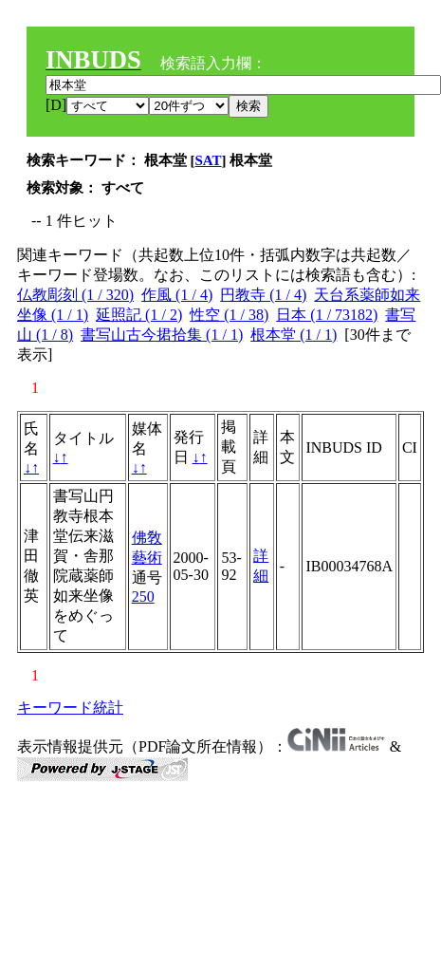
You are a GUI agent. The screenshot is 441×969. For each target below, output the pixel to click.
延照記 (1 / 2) (139, 315)
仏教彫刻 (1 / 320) (75, 295)
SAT (208, 160)
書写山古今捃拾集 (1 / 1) (162, 334)
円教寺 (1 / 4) (263, 295)
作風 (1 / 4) (176, 295)
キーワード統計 (70, 707)
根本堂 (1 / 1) (293, 334)
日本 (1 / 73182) (326, 315)
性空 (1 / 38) (229, 315)
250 (143, 596)
